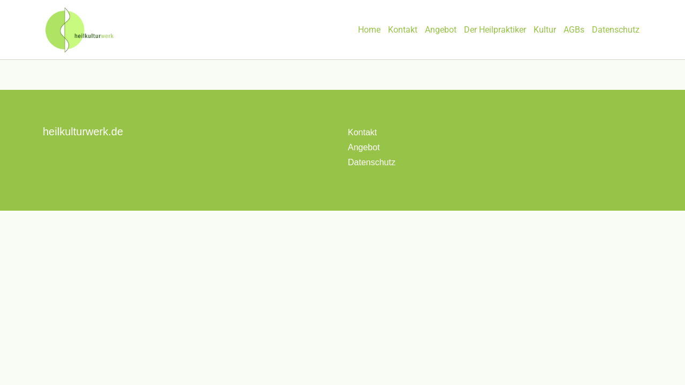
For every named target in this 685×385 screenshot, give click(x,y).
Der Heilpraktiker (495, 30)
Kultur (545, 30)
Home (369, 30)
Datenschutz (616, 30)
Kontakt (402, 30)
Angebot (440, 30)
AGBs (574, 30)
